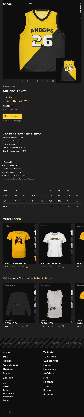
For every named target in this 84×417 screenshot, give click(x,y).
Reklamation (8, 397)
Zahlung (6, 390)
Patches (48, 382)
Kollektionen (10, 365)
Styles (6, 373)
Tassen (47, 386)
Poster (47, 390)
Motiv (6, 101)
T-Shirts (16, 219)
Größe (6, 97)
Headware (49, 369)
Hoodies (48, 365)
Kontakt (6, 400)
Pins (45, 378)
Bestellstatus (8, 393)
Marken (7, 361)
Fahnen (48, 394)
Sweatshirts (50, 361)
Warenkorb (80, 11)
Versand (6, 387)
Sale (5, 356)
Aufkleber (49, 373)
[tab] (42, 198)
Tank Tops (49, 356)
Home (6, 352)
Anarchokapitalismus (39, 278)
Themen (8, 369)
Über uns (8, 378)
